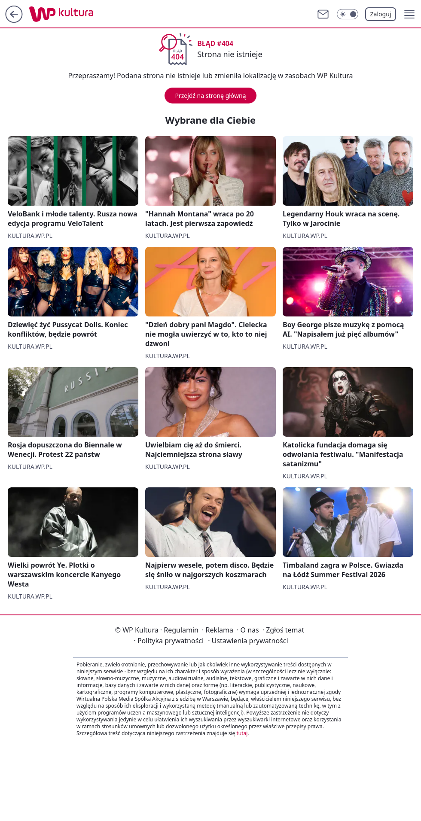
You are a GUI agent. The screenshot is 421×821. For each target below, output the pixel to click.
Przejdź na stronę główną (210, 95)
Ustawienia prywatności (248, 640)
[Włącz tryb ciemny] (347, 14)
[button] (409, 14)
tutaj (241, 733)
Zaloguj (380, 14)
